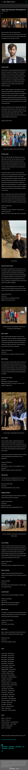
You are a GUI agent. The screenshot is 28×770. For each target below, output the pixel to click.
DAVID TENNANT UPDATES (9, 1)
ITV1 (23, 746)
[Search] (26, 1)
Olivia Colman (4, 748)
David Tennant (18, 746)
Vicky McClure (11, 748)
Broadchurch (11, 746)
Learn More (12, 768)
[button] (2, 13)
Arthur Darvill (5, 746)
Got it (17, 768)
